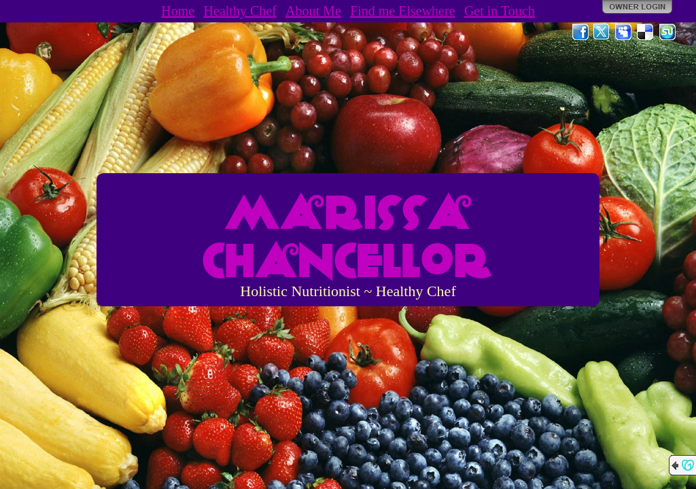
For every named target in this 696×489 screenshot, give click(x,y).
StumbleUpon (667, 31)
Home (177, 10)
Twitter (602, 31)
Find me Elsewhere (402, 10)
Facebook (580, 31)
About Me (313, 10)
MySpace (623, 31)
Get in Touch (499, 10)
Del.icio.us (645, 31)
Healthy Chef (240, 10)
